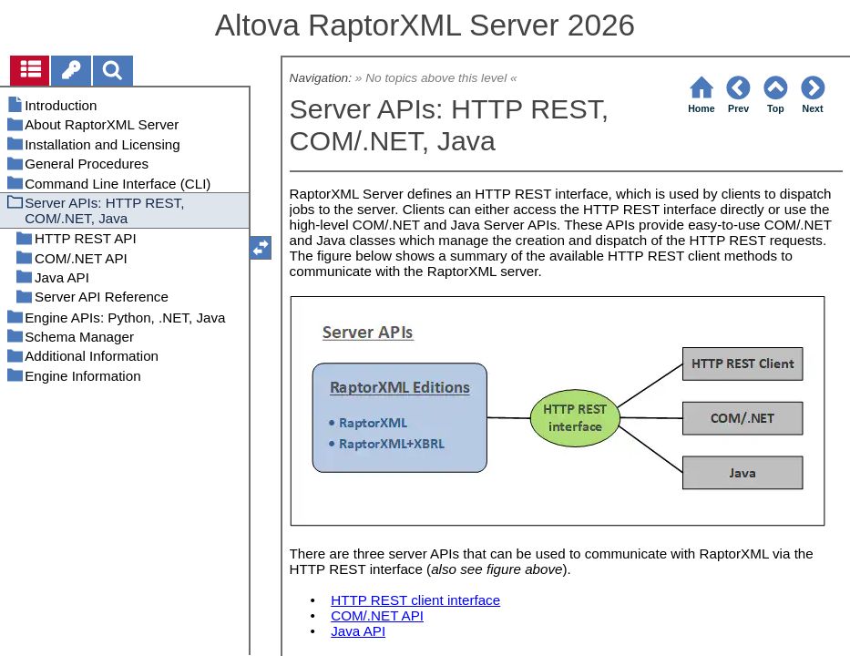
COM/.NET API (377, 615)
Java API (358, 631)
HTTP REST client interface (415, 600)
